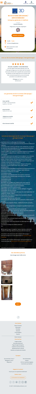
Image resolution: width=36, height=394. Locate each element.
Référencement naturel (18, 348)
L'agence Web (18, 341)
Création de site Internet (18, 346)
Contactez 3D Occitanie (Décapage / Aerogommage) (15, 239)
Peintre (18, 334)
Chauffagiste (18, 332)
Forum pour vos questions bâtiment (18, 371)
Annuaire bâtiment (18, 343)
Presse (26, 360)
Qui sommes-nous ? (9, 358)
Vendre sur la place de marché (18, 350)
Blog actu (9, 362)
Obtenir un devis (18, 35)
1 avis (12, 41)
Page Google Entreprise (18, 345)
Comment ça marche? (26, 364)
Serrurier (18, 330)
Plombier (18, 329)
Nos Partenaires (27, 358)
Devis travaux (18, 337)
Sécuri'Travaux (18, 325)
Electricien (18, 327)
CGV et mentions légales (27, 362)
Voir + (18, 304)
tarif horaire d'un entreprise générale (21, 241)
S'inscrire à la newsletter (18, 377)
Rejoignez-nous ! (9, 360)
